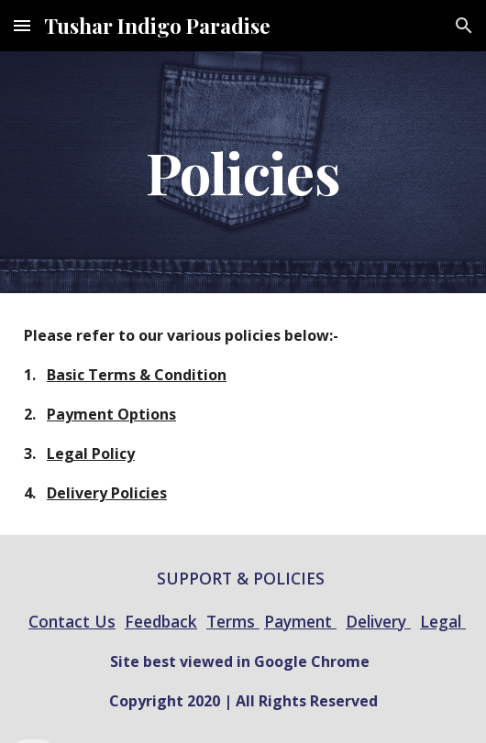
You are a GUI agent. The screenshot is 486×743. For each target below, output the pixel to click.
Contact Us (72, 621)
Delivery (378, 621)
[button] (22, 25)
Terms (233, 621)
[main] (243, 172)
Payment (300, 621)
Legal (443, 621)
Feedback (161, 621)
